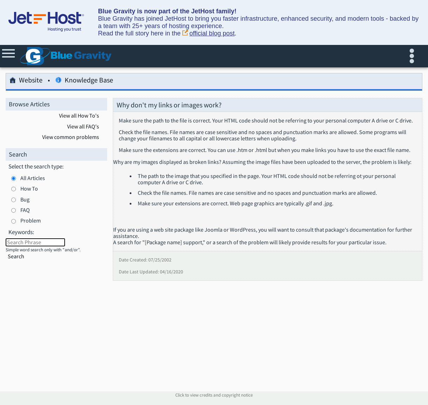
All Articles (32, 177)
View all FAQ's (83, 127)
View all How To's (79, 116)
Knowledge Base (84, 81)
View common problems (70, 137)
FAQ (25, 209)
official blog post (208, 33)
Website (26, 81)
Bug (25, 199)
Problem (30, 220)
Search (16, 256)
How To (29, 188)
